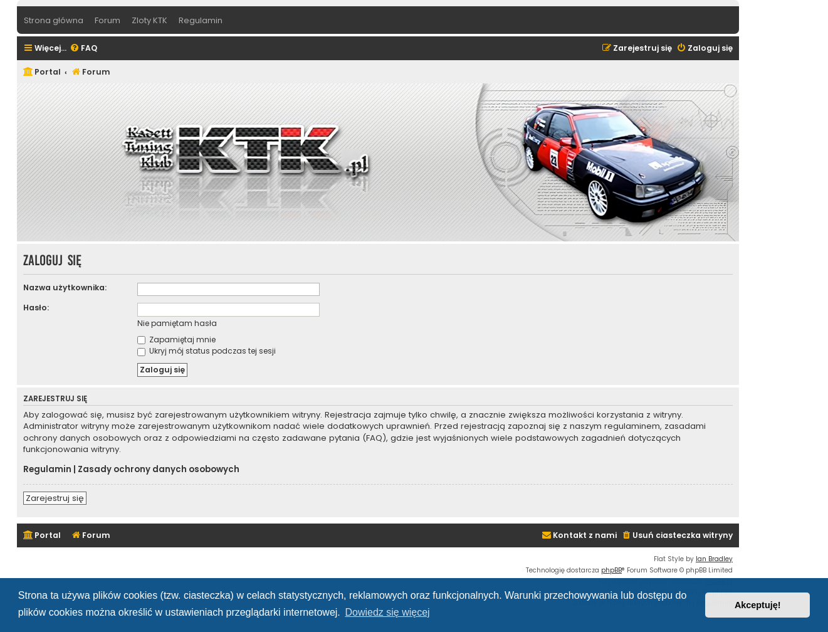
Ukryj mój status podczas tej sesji (206, 350)
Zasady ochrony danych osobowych (158, 469)
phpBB (611, 570)
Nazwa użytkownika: (65, 287)
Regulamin (47, 469)
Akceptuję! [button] (758, 605)
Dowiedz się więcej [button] (387, 612)
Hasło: (36, 307)
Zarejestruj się (55, 498)
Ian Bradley (714, 559)
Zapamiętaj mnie (176, 339)
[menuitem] (83, 48)
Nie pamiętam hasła (177, 323)
